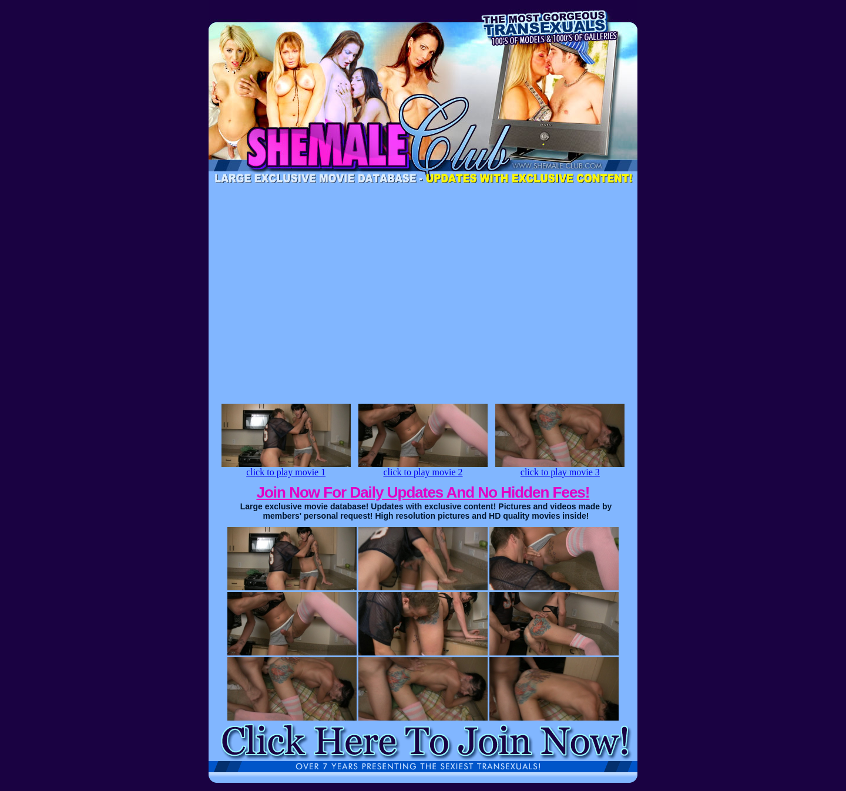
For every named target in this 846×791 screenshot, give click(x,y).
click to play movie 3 (560, 468)
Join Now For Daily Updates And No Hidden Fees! (423, 492)
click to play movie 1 (286, 468)
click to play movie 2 (423, 468)
